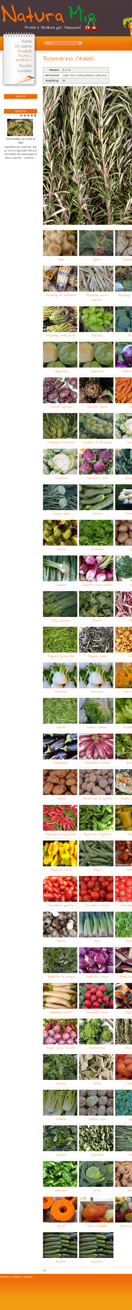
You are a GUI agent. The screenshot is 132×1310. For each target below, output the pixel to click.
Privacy (17, 1277)
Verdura (22, 60)
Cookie (28, 1277)
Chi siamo (23, 46)
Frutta (23, 56)
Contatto (24, 71)
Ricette (25, 66)
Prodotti (25, 51)
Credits (5, 1277)
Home (27, 41)
